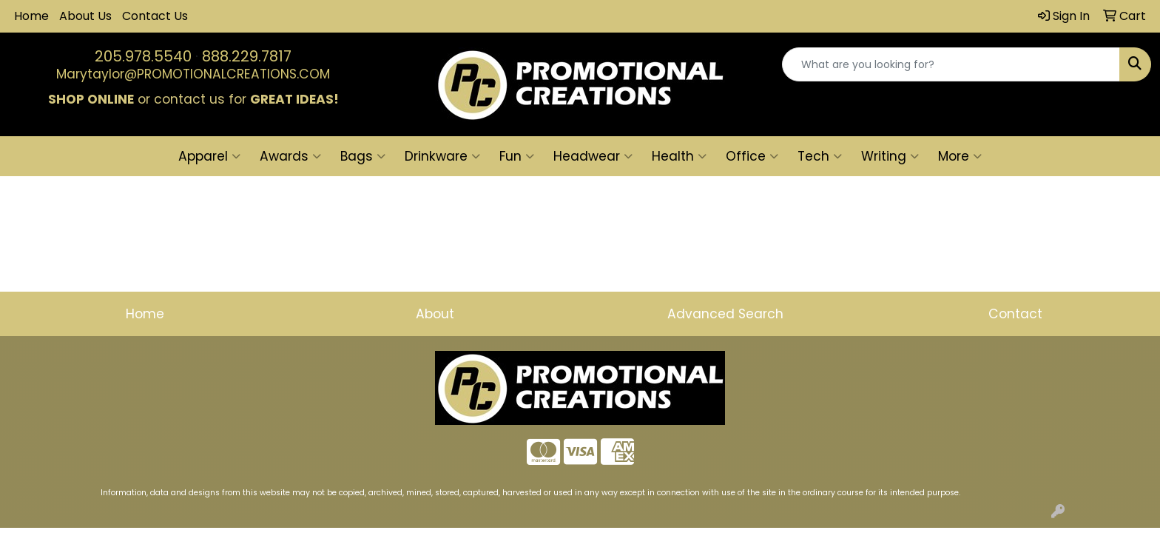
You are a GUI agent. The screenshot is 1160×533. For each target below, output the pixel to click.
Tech (820, 156)
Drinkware (442, 156)
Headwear (593, 156)
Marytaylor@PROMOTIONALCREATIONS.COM (193, 74)
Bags (362, 156)
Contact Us (155, 15)
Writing (890, 156)
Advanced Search (725, 314)
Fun (516, 156)
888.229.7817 (246, 56)
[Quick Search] (951, 64)
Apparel (209, 156)
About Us (85, 15)
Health (679, 156)
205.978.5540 (143, 56)
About (435, 314)
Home (31, 15)
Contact (1015, 314)
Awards (290, 156)
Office (752, 156)
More (960, 156)
